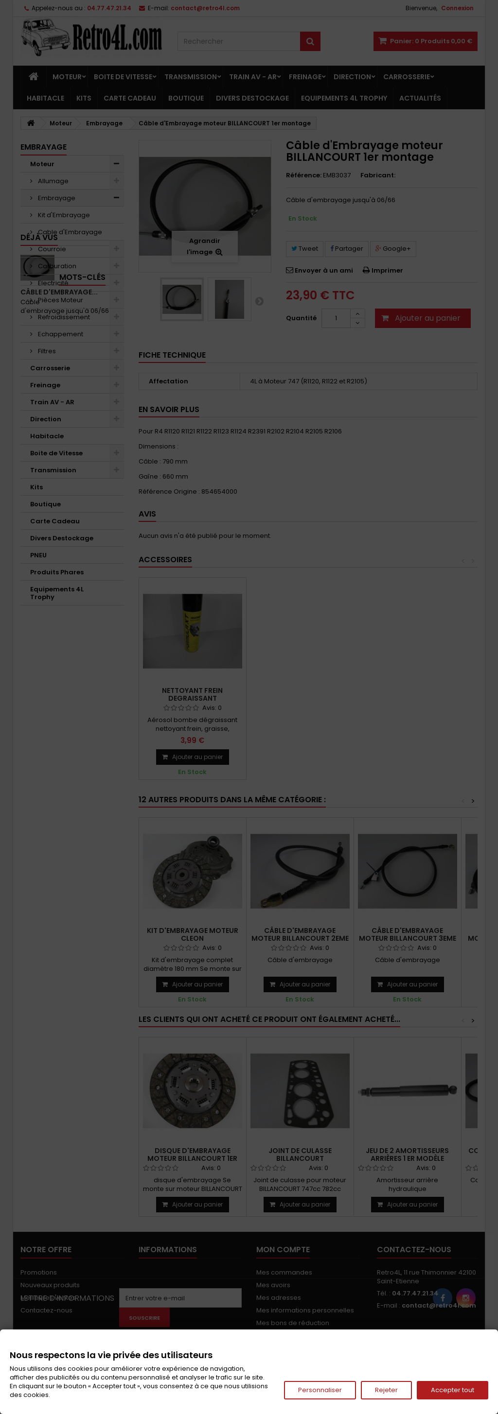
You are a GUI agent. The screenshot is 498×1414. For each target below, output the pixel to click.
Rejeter (386, 1390)
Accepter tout (452, 1390)
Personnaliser (320, 1390)
